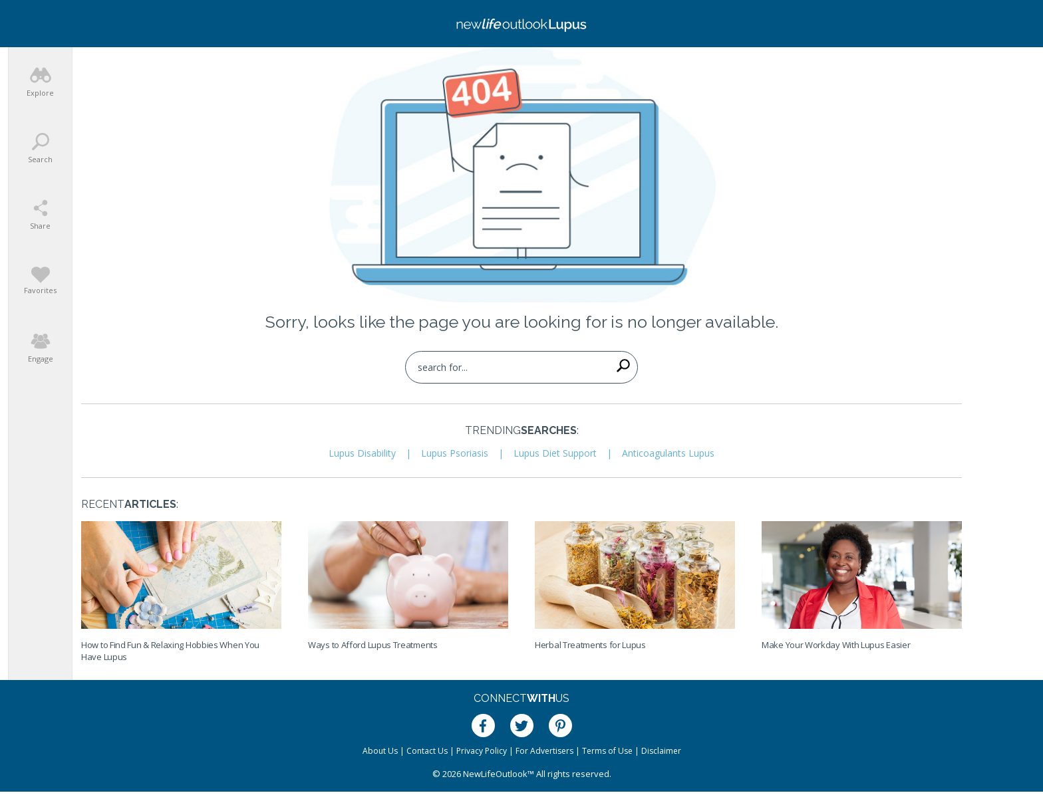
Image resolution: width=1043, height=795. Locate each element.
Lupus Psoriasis (454, 453)
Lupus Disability (362, 453)
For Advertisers (544, 750)
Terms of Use (607, 750)
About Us (380, 750)
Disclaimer (661, 750)
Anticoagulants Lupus (668, 453)
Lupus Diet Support (555, 453)
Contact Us (427, 750)
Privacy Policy (481, 750)
